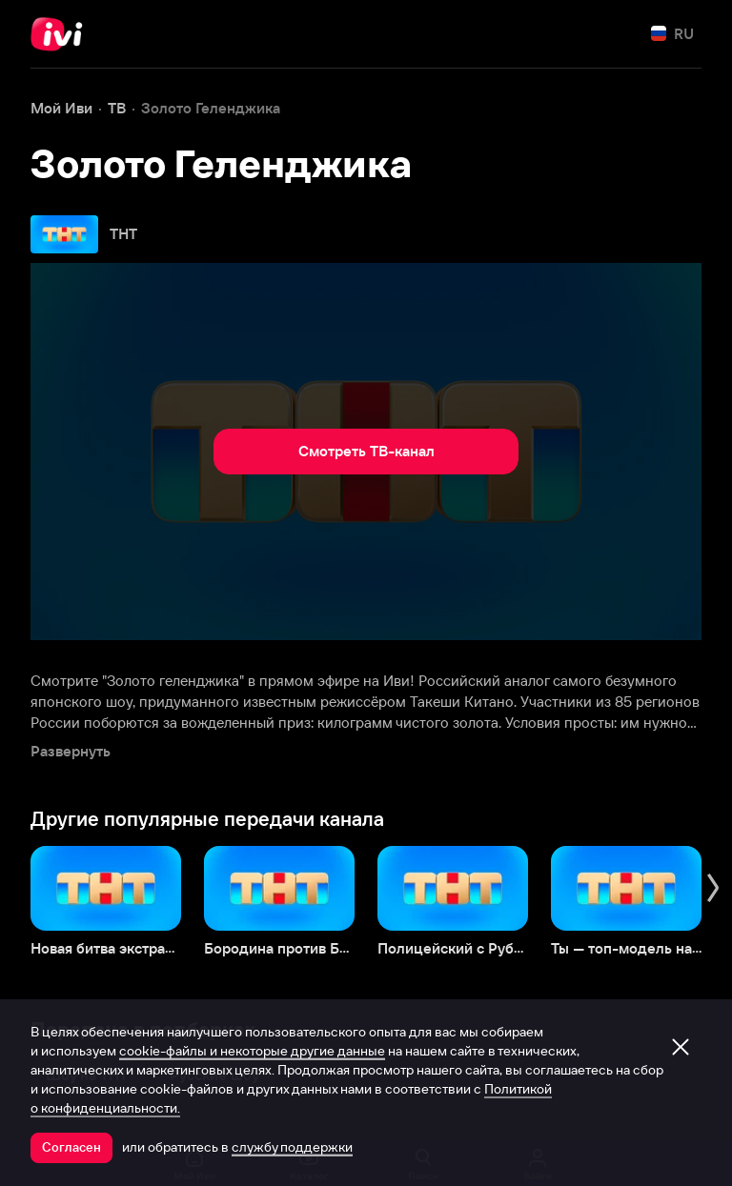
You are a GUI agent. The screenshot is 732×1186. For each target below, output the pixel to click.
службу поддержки (292, 1147)
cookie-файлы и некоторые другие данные (252, 1050)
